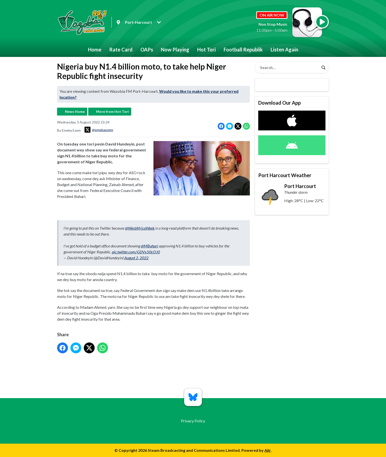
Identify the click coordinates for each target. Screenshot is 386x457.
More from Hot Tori (112, 111)
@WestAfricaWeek (140, 228)
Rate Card (120, 49)
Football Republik (243, 49)
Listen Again (284, 49)
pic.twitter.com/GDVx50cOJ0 (136, 251)
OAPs (146, 49)
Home (94, 49)
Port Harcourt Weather (284, 175)
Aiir (267, 450)
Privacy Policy (193, 420)
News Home (75, 111)
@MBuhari (149, 245)
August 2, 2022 (136, 257)
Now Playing (175, 49)
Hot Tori (206, 49)
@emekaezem (99, 130)
